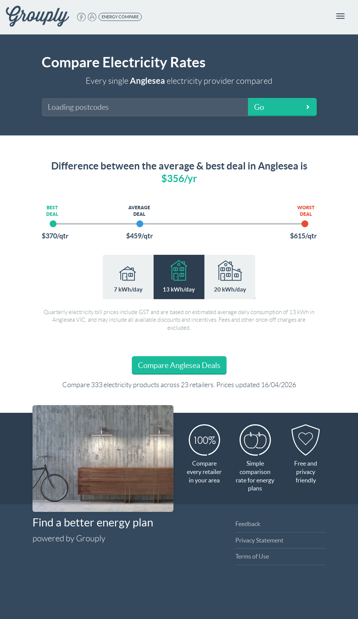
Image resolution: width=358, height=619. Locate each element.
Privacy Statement (259, 540)
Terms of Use (252, 556)
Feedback (247, 523)
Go (259, 107)
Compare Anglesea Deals (179, 365)
